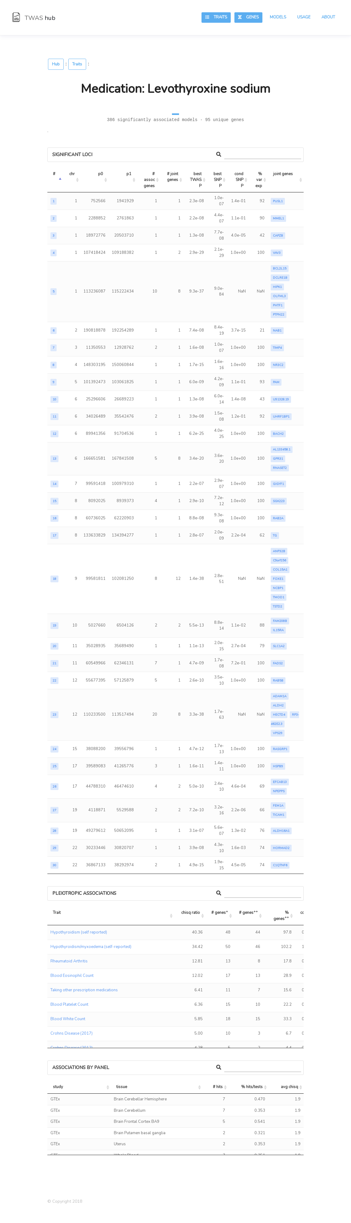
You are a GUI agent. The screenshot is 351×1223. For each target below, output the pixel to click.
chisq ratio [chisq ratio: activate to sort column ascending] (190, 912)
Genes (248, 17)
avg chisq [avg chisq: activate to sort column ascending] (289, 1087)
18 (54, 579)
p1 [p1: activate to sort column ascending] (128, 174)
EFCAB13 (280, 782)
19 (54, 625)
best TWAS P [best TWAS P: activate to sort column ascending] (196, 180)
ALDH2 (278, 705)
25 (54, 766)
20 (54, 646)
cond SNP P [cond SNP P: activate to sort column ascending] (239, 180)
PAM (276, 382)
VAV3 (277, 253)
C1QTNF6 (280, 865)
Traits (216, 17)
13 (54, 459)
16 (54, 518)
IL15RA (278, 630)
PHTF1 (277, 305)
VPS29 (277, 733)
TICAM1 (278, 815)
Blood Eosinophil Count (72, 975)
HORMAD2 (281, 848)
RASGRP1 (280, 749)
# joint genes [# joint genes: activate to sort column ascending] (173, 177)
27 (54, 810)
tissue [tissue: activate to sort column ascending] (121, 1087)
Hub (56, 64)
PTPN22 (278, 315)
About (328, 17)
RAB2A (278, 518)
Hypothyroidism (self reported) (78, 932)
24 (54, 749)
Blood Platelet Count (69, 1004)
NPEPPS (279, 791)
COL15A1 (280, 570)
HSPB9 (278, 766)
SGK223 (279, 501)
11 (54, 417)
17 (54, 535)
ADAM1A (279, 696)
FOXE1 (278, 579)
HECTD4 (279, 715)
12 (54, 434)
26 (54, 787)
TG (275, 535)
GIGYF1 (278, 484)
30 (54, 865)
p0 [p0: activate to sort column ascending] (100, 174)
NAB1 (277, 330)
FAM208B (280, 621)
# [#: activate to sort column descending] (54, 174)
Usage (303, 17)
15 (54, 501)
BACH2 (278, 434)
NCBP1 (278, 588)
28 (54, 831)
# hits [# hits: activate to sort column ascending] (218, 1087)
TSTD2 (277, 606)
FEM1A (278, 806)
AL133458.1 (281, 449)
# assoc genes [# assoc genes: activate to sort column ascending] (150, 180)
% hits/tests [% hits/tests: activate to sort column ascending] (252, 1087)
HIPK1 (277, 287)
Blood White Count (67, 1019)
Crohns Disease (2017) (71, 1033)
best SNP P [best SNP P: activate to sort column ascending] (217, 180)
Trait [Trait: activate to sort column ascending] (57, 912)
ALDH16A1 (281, 831)
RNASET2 (280, 468)
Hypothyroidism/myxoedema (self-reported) (90, 947)
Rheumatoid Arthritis (69, 961)
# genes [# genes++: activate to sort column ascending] (248, 912)
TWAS (33, 18)
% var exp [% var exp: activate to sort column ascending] (259, 180)
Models (278, 17)
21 (54, 663)
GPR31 (278, 459)
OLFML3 (279, 296)
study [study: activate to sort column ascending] (58, 1087)
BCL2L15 (279, 268)
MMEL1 (278, 218)
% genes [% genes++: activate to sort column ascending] (281, 916)
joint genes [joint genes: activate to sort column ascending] (283, 174)
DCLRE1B (280, 278)
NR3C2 (278, 365)
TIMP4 (277, 348)
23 (54, 715)
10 (54, 399)
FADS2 (278, 663)
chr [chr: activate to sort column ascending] (72, 174)
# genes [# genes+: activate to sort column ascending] (219, 912)
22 (54, 680)
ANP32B (279, 551)
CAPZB (278, 236)
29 (54, 848)
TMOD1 (278, 597)
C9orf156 (279, 560)
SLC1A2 (279, 646)
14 (54, 484)
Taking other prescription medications (84, 990)
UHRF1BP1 (281, 417)
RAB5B (278, 680)
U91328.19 (281, 399)
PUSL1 (278, 201)
